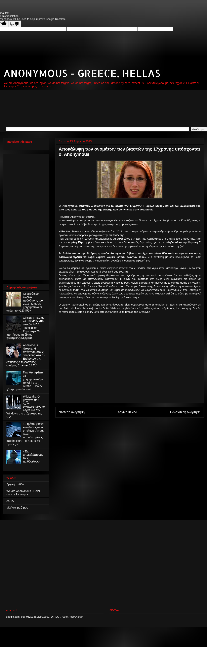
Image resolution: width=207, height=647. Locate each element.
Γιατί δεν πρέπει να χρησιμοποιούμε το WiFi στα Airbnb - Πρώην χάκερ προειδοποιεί (24, 381)
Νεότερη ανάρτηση (72, 412)
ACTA (10, 500)
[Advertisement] (22, 216)
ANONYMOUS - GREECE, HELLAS (81, 73)
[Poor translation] (14, 24)
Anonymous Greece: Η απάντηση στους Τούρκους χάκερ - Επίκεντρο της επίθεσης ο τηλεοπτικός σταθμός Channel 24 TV (25, 355)
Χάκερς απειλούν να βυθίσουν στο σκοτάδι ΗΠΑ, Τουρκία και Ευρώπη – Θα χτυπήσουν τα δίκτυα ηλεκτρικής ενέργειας (25, 328)
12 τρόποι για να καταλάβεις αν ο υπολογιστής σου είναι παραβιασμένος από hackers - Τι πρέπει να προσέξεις (25, 434)
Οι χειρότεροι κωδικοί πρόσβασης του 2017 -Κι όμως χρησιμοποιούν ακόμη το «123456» (24, 302)
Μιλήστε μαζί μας (17, 507)
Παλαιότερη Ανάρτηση (185, 412)
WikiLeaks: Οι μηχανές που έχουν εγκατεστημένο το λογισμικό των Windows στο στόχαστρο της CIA (25, 406)
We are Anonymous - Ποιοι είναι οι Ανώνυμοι (23, 492)
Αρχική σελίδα (127, 412)
